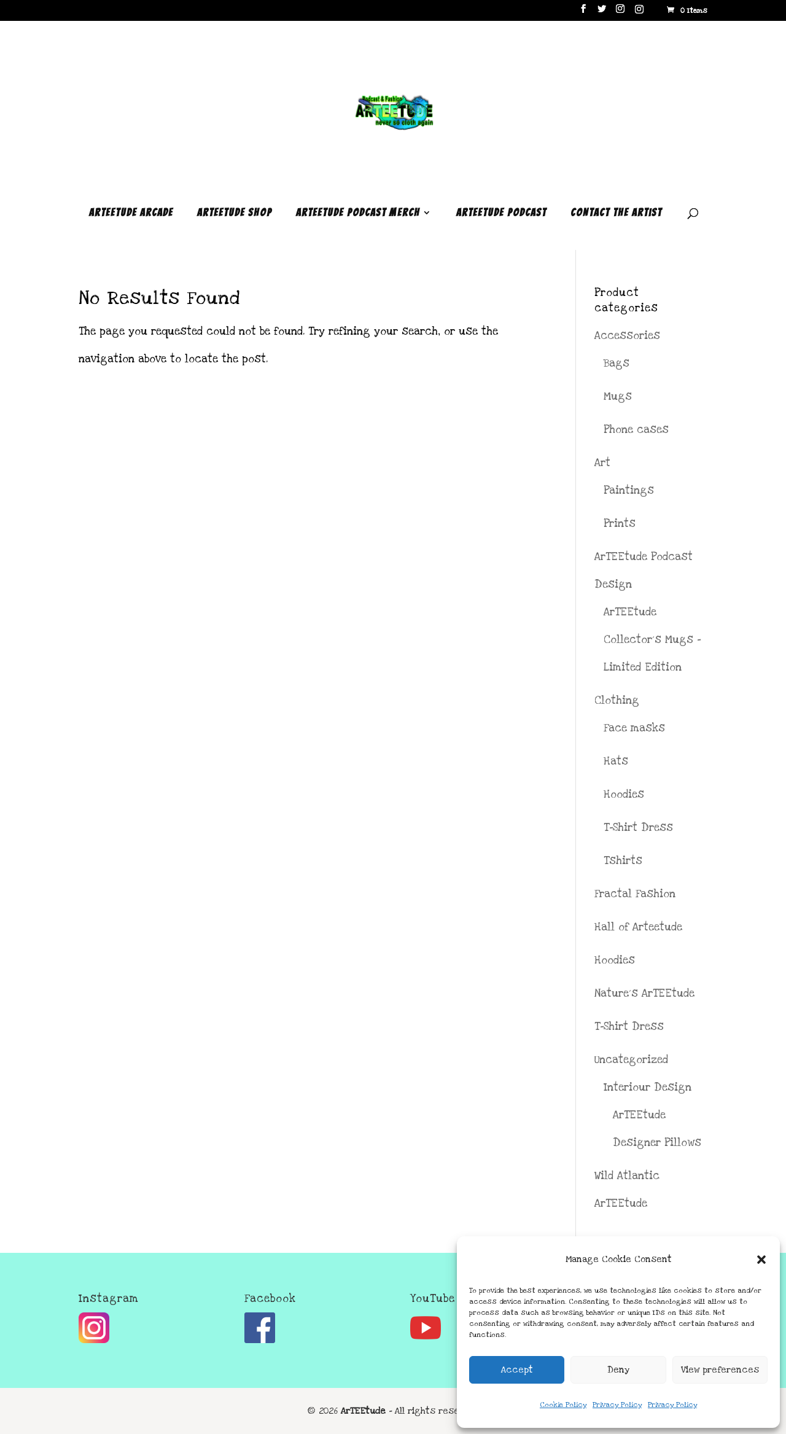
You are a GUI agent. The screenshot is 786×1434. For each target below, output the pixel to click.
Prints (620, 523)
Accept (517, 1370)
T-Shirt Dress (638, 827)
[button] (761, 1259)
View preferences (720, 1370)
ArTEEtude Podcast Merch (358, 213)
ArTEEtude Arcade (131, 213)
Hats (616, 761)
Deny (618, 1370)
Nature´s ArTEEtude (644, 993)
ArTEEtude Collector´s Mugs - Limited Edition (652, 639)
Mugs (618, 396)
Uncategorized (631, 1060)
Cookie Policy (563, 1404)
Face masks (634, 728)
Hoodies (624, 794)
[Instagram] (639, 12)
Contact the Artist (616, 213)
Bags (616, 363)
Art (602, 463)
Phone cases (636, 430)
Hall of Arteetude (638, 927)
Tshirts (623, 861)
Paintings (629, 490)
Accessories (627, 336)
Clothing (616, 700)
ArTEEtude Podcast (501, 213)
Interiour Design (647, 1087)
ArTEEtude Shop (234, 213)
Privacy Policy (617, 1404)
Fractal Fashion (634, 894)
